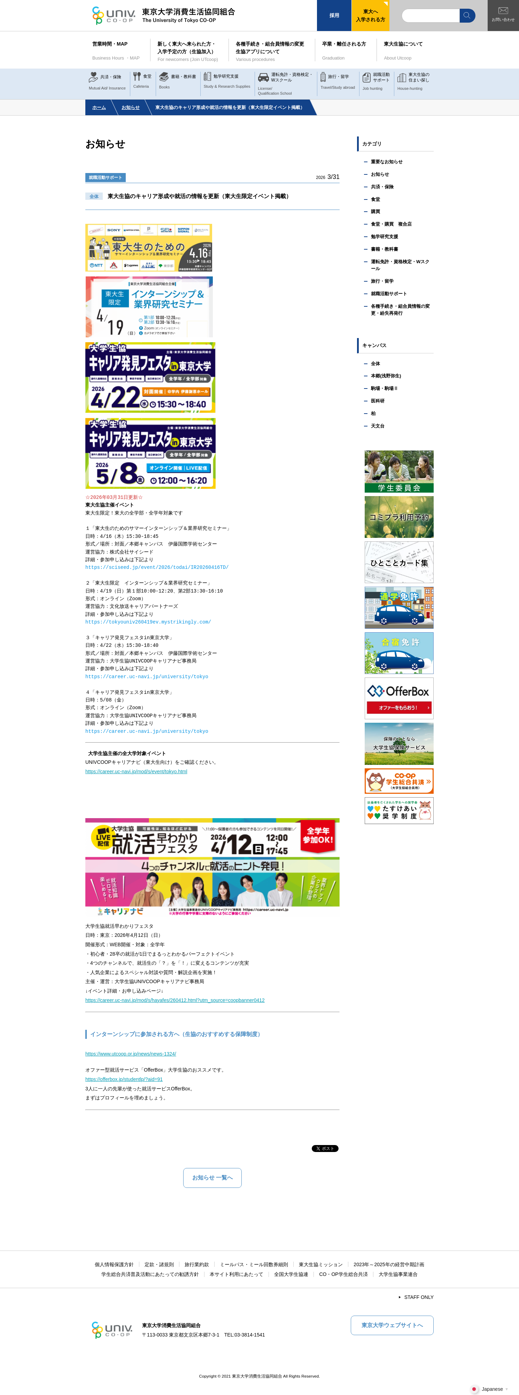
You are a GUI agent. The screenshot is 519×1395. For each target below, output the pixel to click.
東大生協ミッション (321, 1264)
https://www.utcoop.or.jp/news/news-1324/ (130, 1054)
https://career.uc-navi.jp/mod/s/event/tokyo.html (136, 771)
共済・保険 (382, 186)
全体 (375, 363)
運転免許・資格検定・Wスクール (400, 265)
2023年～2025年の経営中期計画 (389, 1264)
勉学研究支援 (384, 236)
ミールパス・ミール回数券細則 (254, 1264)
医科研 (378, 400)
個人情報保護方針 (114, 1264)
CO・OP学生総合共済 (343, 1274)
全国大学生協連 (291, 1274)
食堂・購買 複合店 (391, 224)
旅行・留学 (382, 281)
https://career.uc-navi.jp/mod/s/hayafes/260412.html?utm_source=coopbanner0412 (175, 1000)
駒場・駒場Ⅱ (384, 388)
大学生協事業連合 (398, 1274)
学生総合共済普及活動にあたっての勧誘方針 (150, 1274)
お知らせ (131, 107)
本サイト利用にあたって (236, 1274)
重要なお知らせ (387, 161)
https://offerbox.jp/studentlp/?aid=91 (124, 1079)
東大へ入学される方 (370, 15)
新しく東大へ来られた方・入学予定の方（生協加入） (189, 52)
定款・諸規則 (159, 1264)
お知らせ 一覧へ (212, 1178)
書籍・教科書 (384, 249)
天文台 (378, 426)
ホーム (99, 107)
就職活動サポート (105, 177)
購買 (375, 211)
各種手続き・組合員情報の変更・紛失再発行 (400, 310)
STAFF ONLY (419, 1297)
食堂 (375, 199)
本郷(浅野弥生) (386, 375)
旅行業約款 (197, 1264)
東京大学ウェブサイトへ (392, 1325)
